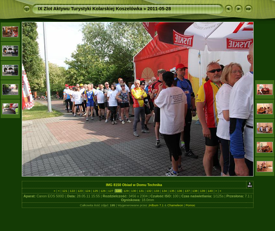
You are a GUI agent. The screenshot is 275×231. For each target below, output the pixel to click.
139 (202, 191)
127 (110, 191)
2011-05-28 (159, 8)
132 (149, 191)
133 (156, 191)
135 (171, 191)
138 (195, 191)
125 (95, 191)
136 (179, 191)
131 (141, 191)
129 (126, 191)
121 (64, 191)
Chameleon (175, 205)
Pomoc (190, 205)
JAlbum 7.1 (156, 205)
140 (210, 191)
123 (80, 191)
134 (164, 191)
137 (187, 191)
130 (133, 191)
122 (72, 191)
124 (87, 191)
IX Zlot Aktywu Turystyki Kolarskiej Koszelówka (90, 8)
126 (103, 191)
